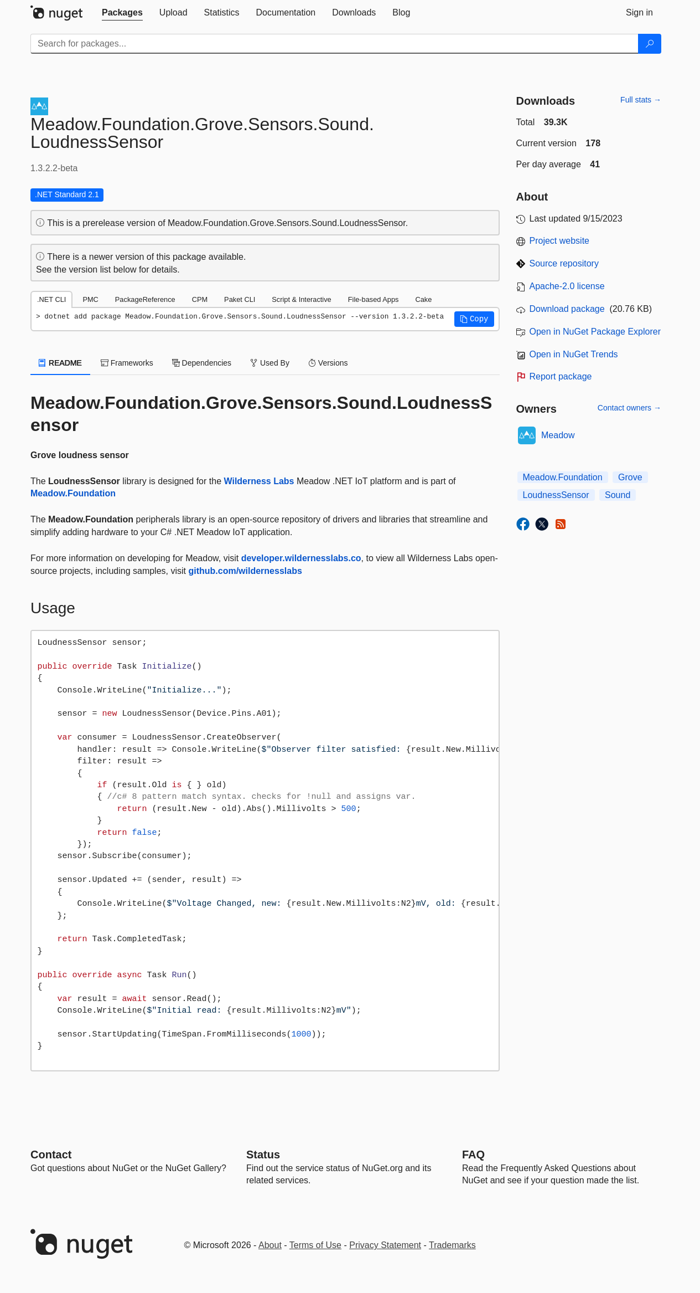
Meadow (557, 435)
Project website (560, 240)
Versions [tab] (328, 362)
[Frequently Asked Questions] (473, 1154)
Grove (630, 477)
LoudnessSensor (556, 495)
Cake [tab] (423, 299)
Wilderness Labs (259, 481)
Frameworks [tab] (127, 362)
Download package (567, 309)
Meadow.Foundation (73, 493)
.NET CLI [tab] (51, 299)
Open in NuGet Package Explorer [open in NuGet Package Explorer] (595, 331)
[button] (474, 319)
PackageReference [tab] (145, 299)
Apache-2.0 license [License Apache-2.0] (567, 286)
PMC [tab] (90, 299)
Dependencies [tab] (201, 362)
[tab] (122, 13)
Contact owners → (629, 407)
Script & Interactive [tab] (301, 299)
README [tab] (60, 362)
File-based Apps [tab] (373, 299)
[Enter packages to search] (334, 44)
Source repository (564, 263)
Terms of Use (315, 1245)
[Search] (649, 44)
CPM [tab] (200, 299)
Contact (50, 1154)
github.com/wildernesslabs (245, 571)
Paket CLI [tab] (239, 299)
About (270, 1245)
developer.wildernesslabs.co (301, 558)
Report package (561, 376)
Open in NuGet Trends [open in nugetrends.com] (574, 354)
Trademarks (452, 1245)
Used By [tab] (269, 362)
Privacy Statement (385, 1245)
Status (263, 1154)
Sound (617, 495)
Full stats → (640, 99)
